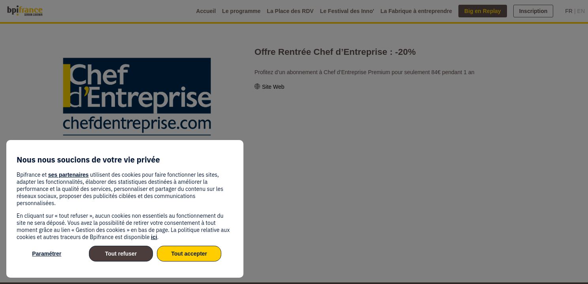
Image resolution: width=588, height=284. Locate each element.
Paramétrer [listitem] (46, 253)
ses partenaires (68, 175)
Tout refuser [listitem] (121, 253)
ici (154, 237)
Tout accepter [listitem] (189, 253)
